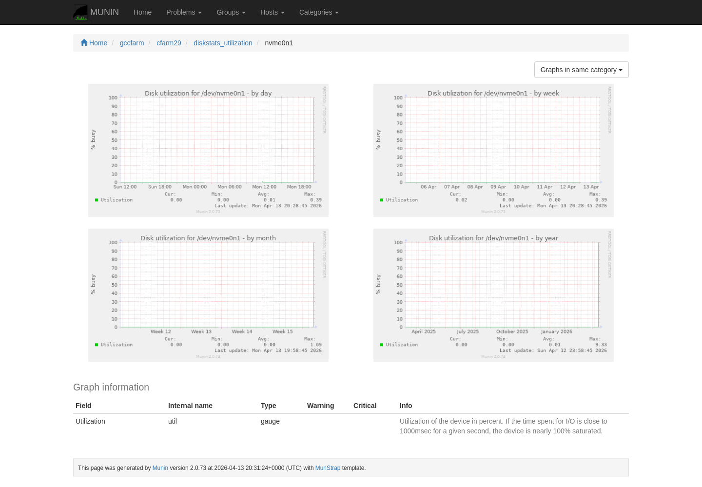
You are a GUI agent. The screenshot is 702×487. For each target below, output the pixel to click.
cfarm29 (168, 43)
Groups (231, 12)
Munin (160, 468)
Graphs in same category (582, 70)
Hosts (272, 12)
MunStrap (328, 468)
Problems (184, 12)
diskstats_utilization (223, 43)
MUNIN (96, 12)
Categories (319, 12)
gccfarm (132, 43)
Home (143, 12)
